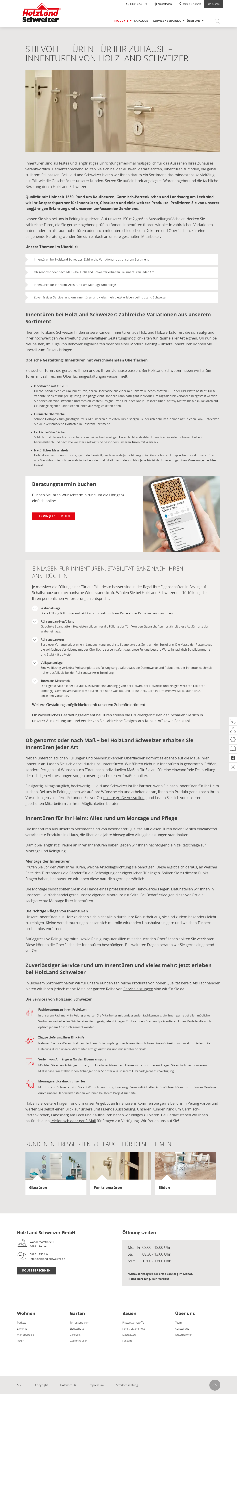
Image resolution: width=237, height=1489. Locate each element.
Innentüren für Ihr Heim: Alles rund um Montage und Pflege (75, 285)
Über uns (193, 21)
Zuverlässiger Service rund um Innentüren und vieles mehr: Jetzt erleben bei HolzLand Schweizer (100, 297)
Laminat (22, 1328)
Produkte (121, 21)
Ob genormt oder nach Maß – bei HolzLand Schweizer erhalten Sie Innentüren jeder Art (94, 272)
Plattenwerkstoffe (133, 1322)
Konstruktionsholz (133, 1328)
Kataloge (141, 21)
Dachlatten (129, 1334)
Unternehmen (183, 1334)
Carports (75, 1334)
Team (178, 1322)
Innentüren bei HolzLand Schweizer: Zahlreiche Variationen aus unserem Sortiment (91, 259)
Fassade (127, 1340)
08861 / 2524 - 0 (136, 3)
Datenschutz (68, 1385)
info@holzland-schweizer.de (47, 1259)
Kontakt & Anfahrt (190, 3)
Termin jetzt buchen (53, 516)
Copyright (41, 1385)
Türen (20, 1340)
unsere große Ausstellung (125, 797)
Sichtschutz (77, 1328)
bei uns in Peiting (184, 1103)
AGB (20, 1385)
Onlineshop (214, 3)
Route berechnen (36, 1270)
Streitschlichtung (127, 1385)
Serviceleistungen (138, 988)
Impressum (96, 1385)
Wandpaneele (25, 1334)
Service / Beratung (167, 21)
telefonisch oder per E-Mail (73, 1120)
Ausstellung (182, 1328)
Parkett (21, 1322)
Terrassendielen (79, 1322)
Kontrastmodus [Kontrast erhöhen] (164, 4)
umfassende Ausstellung (114, 1109)
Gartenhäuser (78, 1340)
